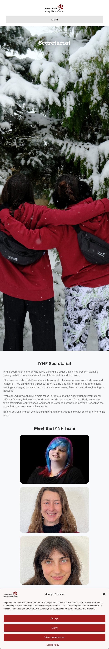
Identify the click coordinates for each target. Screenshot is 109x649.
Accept (54, 618)
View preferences (54, 637)
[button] (104, 594)
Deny (54, 627)
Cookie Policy (53, 645)
